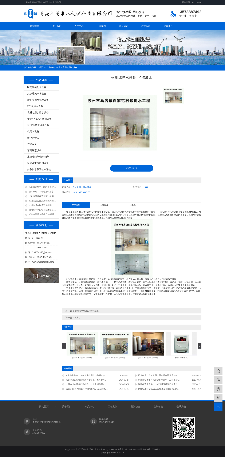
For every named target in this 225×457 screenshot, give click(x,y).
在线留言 (145, 26)
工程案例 (101, 26)
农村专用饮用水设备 (67, 67)
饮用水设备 (33, 131)
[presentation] (64, 346)
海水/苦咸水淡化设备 (38, 125)
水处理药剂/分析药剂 (38, 156)
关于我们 (56, 26)
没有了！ (79, 317)
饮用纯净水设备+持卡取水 (87, 311)
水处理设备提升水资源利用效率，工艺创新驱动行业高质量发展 (43, 201)
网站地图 (186, 2)
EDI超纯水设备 (35, 106)
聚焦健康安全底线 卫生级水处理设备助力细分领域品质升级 (165, 389)
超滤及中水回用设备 (38, 163)
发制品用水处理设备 (38, 100)
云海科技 (156, 449)
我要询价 (131, 168)
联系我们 (168, 26)
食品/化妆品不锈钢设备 (39, 119)
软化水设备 (33, 138)
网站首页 (34, 26)
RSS (193, 2)
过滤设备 (32, 144)
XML (199, 2)
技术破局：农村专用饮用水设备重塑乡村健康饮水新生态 (43, 192)
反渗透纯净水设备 (36, 93)
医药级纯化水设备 (36, 87)
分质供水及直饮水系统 (39, 169)
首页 (41, 67)
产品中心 (79, 26)
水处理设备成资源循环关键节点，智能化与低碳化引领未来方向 (43, 196)
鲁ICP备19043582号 (133, 449)
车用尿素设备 (34, 150)
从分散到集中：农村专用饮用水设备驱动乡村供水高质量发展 (43, 187)
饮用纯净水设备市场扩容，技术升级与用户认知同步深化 (43, 205)
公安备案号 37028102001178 (112, 453)
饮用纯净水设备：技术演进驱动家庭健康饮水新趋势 (43, 210)
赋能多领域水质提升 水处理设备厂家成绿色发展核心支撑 (43, 214)
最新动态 (123, 26)
